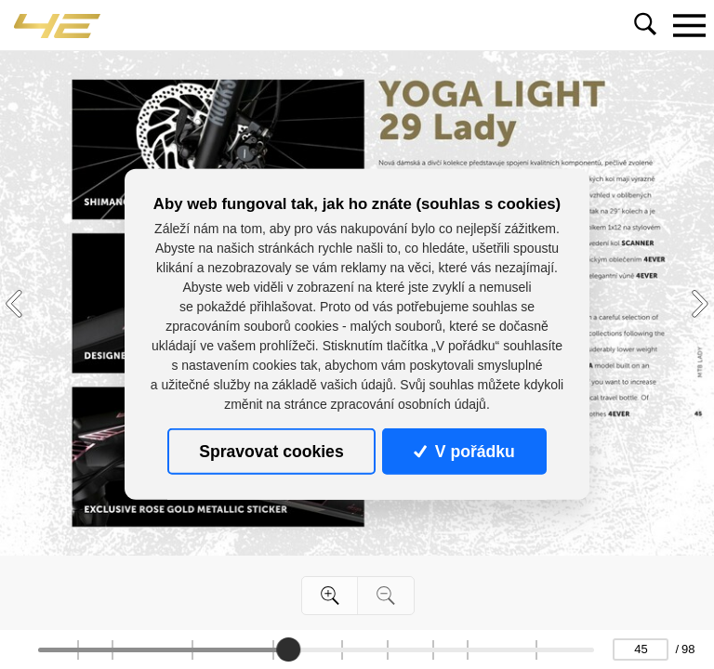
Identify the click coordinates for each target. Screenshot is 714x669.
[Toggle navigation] (689, 25)
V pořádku (464, 451)
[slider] (288, 649)
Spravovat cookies (271, 451)
